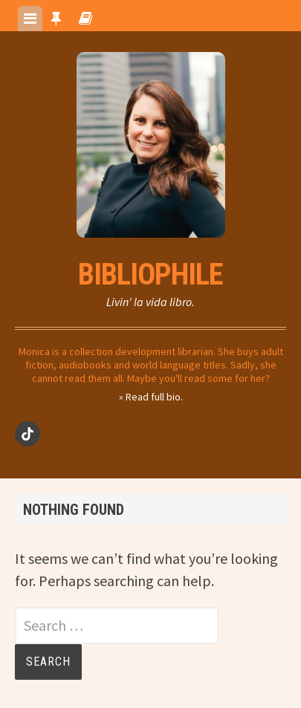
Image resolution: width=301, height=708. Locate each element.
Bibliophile (150, 274)
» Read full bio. (151, 396)
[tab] (30, 18)
